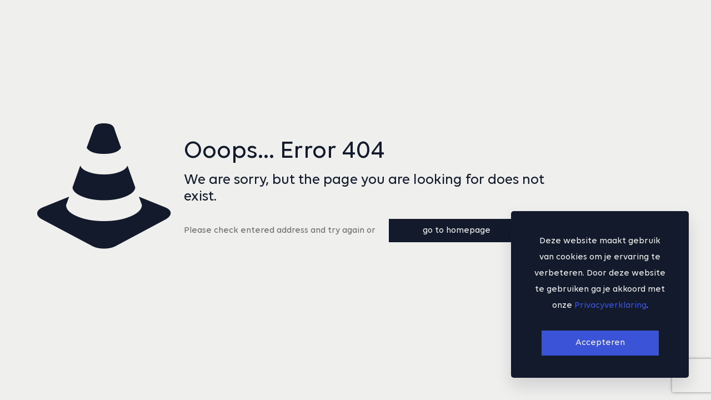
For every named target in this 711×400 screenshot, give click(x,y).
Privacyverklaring (610, 305)
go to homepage (456, 230)
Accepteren (600, 342)
